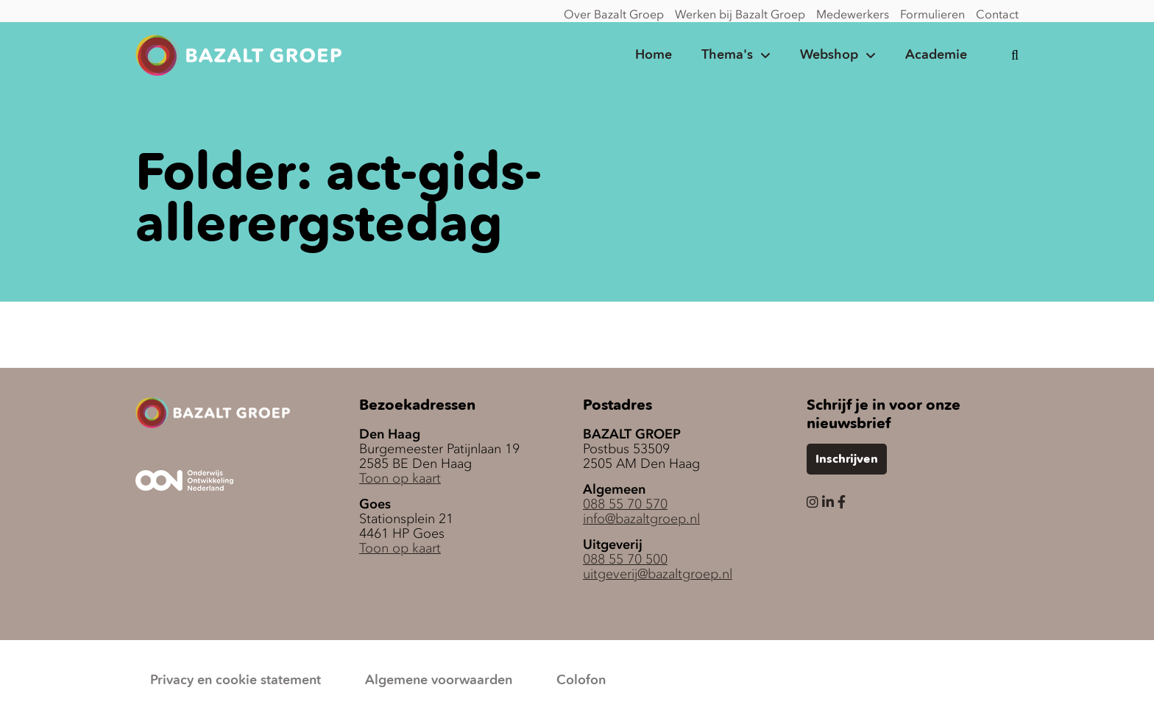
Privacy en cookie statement (235, 680)
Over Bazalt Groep (614, 14)
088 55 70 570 (625, 504)
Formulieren (932, 14)
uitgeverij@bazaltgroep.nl (657, 574)
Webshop (829, 55)
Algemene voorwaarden (438, 680)
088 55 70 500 (625, 559)
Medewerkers (852, 14)
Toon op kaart (400, 478)
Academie (936, 55)
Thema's (727, 55)
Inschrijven (846, 460)
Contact (997, 14)
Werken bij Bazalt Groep (740, 14)
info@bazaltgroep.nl (641, 519)
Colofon (581, 680)
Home (653, 55)
